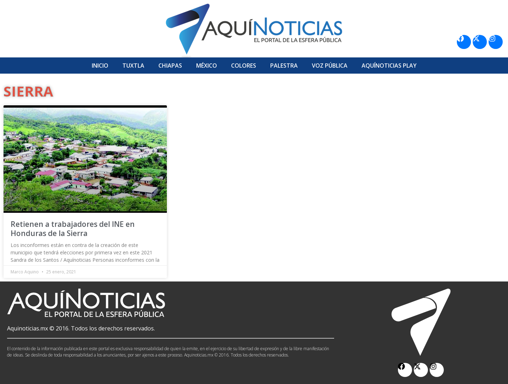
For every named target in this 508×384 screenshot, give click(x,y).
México (206, 65)
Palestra (284, 65)
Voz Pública (329, 65)
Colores (243, 65)
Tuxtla (133, 65)
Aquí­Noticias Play (389, 65)
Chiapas (170, 65)
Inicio (100, 65)
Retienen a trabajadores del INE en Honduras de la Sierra (73, 228)
